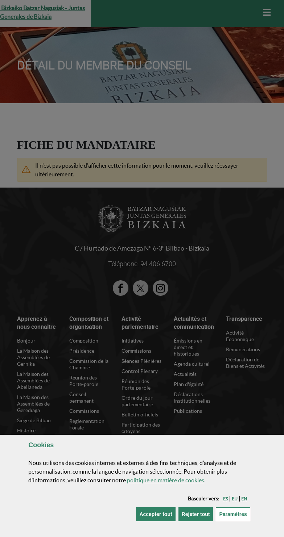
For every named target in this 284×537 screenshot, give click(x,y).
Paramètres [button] (234, 513)
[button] (225, 498)
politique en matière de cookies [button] (165, 480)
